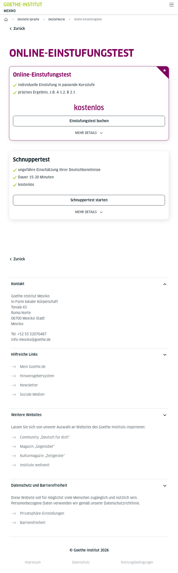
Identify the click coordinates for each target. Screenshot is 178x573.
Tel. (28, 334)
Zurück (17, 28)
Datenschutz (81, 562)
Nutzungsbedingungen (137, 562)
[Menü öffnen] (171, 4)
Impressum (33, 562)
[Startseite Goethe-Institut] (23, 4)
